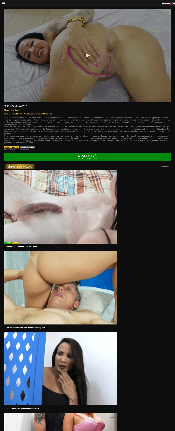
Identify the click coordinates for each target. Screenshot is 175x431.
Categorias (142, 391)
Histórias (32, 391)
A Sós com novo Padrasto (57, 267)
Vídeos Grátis (142, 387)
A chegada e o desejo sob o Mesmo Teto (145, 199)
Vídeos (87, 387)
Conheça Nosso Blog (131, 420)
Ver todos (166, 167)
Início (32, 387)
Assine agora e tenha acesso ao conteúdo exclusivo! (107, 282)
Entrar (47, 410)
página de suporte (78, 420)
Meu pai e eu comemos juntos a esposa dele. (106, 233)
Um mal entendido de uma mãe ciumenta (104, 199)
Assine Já (128, 410)
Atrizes (87, 391)
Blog (32, 394)
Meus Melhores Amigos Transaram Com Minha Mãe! (31, 114)
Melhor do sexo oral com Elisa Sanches (145, 233)
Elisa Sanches (16, 110)
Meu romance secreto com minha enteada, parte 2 (64, 200)
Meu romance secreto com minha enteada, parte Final (64, 234)
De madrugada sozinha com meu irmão (21, 199)
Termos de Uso (105, 420)
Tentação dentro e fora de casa (141, 267)
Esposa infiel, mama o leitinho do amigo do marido (23, 234)
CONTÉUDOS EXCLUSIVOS (87, 366)
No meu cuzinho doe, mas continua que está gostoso (106, 268)
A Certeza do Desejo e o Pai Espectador (21, 267)
